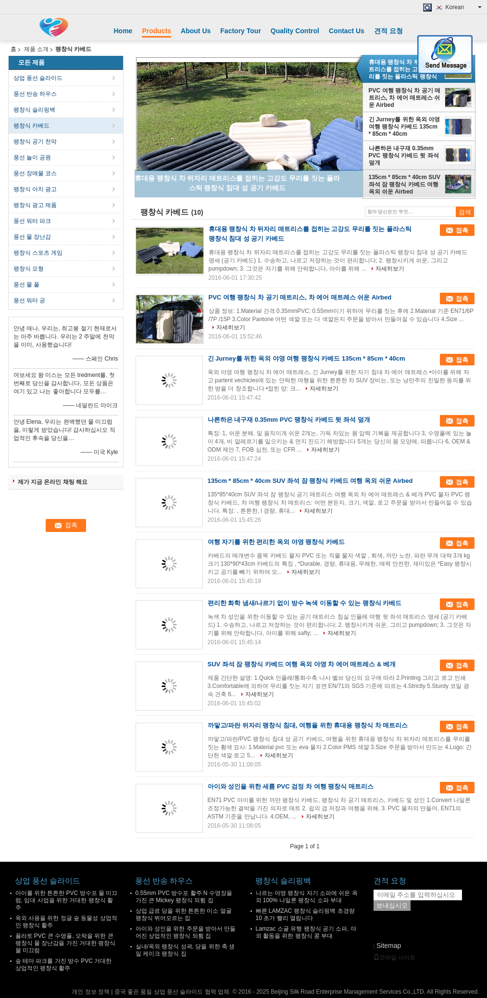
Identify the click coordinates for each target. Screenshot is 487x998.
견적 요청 (388, 31)
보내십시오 (392, 905)
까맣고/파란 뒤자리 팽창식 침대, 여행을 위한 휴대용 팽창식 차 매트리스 (308, 725)
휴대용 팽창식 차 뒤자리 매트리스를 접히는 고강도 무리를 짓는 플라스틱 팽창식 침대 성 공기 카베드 (403, 69)
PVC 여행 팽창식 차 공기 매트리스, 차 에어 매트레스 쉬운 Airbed (404, 97)
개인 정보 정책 (91, 991)
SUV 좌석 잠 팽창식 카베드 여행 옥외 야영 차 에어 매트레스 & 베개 (302, 664)
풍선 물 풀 (26, 284)
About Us (196, 31)
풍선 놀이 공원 (32, 157)
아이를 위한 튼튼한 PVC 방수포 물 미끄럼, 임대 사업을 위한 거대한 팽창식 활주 (66, 900)
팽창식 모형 (28, 268)
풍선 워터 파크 (32, 221)
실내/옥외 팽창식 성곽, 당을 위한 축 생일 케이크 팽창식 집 (185, 950)
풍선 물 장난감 (32, 236)
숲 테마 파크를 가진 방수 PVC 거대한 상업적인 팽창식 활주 (63, 965)
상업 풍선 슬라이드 (38, 78)
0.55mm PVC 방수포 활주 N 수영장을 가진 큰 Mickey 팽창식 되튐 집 (184, 897)
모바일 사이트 (394, 957)
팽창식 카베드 (31, 125)
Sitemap (388, 945)
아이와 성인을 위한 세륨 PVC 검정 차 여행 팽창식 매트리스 (291, 786)
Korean (464, 7)
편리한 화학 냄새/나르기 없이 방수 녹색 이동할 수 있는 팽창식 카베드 (305, 603)
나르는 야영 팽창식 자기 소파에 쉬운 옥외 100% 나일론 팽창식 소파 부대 (307, 897)
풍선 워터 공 (29, 300)
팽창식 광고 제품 (35, 205)
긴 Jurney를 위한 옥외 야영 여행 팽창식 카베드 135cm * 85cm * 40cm (404, 126)
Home (123, 31)
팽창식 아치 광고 (35, 189)
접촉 (462, 230)
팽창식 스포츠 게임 (38, 252)
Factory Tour (240, 31)
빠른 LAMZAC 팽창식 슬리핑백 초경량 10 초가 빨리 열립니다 (305, 914)
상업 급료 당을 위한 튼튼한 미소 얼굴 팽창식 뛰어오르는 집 (184, 914)
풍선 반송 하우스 (35, 94)
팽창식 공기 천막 (35, 141)
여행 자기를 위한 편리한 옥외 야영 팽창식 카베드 (276, 541)
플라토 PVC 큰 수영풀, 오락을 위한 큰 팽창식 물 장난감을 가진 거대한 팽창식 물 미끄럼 (65, 943)
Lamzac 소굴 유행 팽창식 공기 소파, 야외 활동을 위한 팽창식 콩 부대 (306, 932)
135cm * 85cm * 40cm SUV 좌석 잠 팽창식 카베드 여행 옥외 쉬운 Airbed (404, 184)
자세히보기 (389, 268)
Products (156, 31)
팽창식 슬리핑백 (34, 109)
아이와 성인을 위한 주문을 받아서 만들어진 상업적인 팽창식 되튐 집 (186, 932)
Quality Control (295, 31)
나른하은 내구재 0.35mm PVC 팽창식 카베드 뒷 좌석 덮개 (404, 155)
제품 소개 (36, 49)
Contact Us (346, 31)
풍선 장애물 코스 (35, 173)
